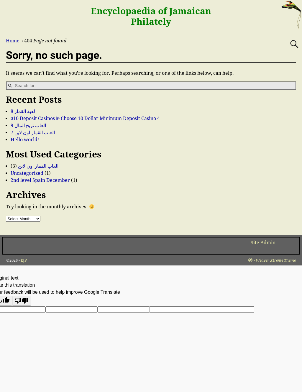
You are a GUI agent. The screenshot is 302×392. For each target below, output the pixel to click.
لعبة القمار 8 (23, 111)
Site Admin (263, 242)
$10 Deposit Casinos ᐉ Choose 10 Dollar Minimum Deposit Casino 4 (85, 118)
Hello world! (25, 139)
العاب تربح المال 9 (28, 125)
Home (12, 41)
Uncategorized (27, 173)
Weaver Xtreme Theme (276, 260)
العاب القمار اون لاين (38, 166)
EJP (24, 260)
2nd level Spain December (40, 180)
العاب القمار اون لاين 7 (33, 132)
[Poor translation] (21, 300)
